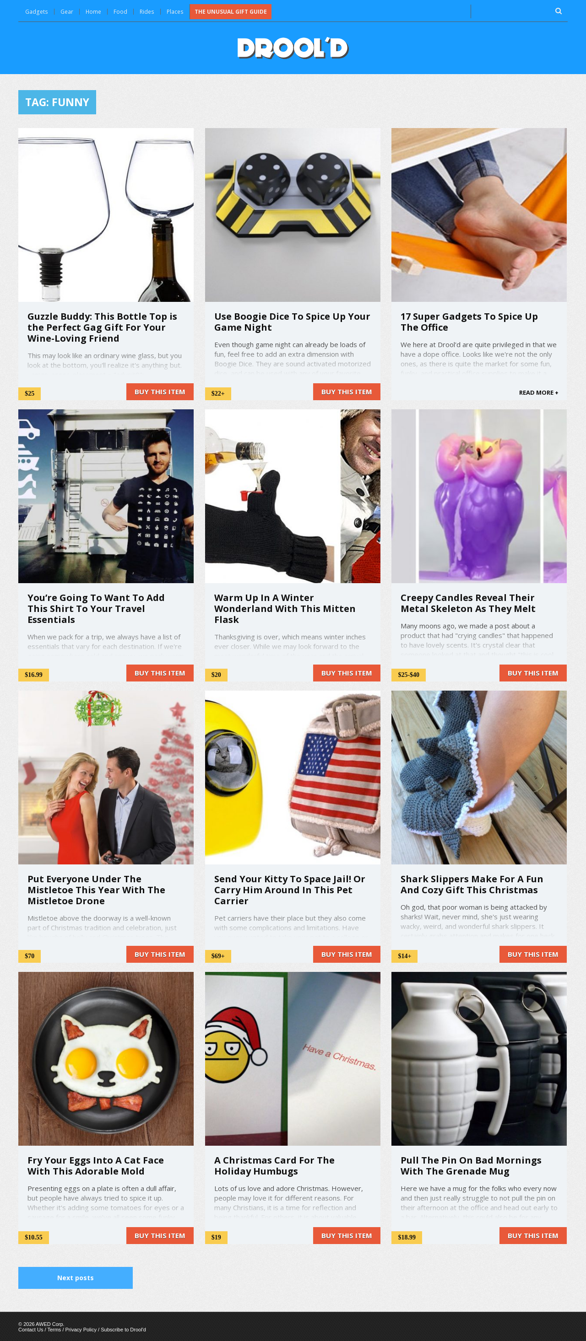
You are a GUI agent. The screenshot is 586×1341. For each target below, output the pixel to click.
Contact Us (30, 1329)
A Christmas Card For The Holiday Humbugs (274, 1165)
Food (120, 11)
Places (174, 11)
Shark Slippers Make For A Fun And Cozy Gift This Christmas (472, 884)
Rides (146, 11)
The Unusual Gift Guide (229, 11)
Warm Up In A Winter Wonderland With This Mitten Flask (285, 608)
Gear (66, 11)
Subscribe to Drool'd (123, 1329)
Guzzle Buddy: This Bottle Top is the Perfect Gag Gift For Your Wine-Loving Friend (102, 327)
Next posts (75, 1277)
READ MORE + (539, 392)
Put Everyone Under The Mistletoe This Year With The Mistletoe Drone (96, 889)
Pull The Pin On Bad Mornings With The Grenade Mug (471, 1165)
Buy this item (160, 391)
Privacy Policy (81, 1329)
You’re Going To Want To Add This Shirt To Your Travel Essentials (96, 608)
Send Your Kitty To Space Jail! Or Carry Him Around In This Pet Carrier (289, 889)
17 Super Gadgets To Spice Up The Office (469, 321)
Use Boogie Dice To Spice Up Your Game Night (292, 321)
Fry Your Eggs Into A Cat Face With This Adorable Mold (95, 1165)
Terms (54, 1329)
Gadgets (36, 11)
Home (93, 11)
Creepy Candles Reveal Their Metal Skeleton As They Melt (468, 602)
